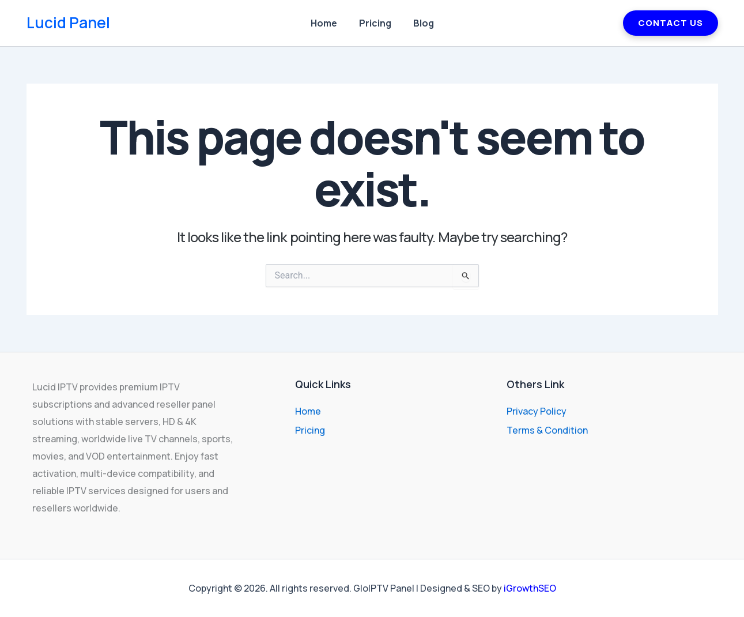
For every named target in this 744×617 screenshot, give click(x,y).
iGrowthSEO (530, 588)
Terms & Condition (547, 430)
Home (327, 23)
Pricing (375, 23)
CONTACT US (670, 23)
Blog (420, 23)
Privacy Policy (537, 411)
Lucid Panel (68, 22)
